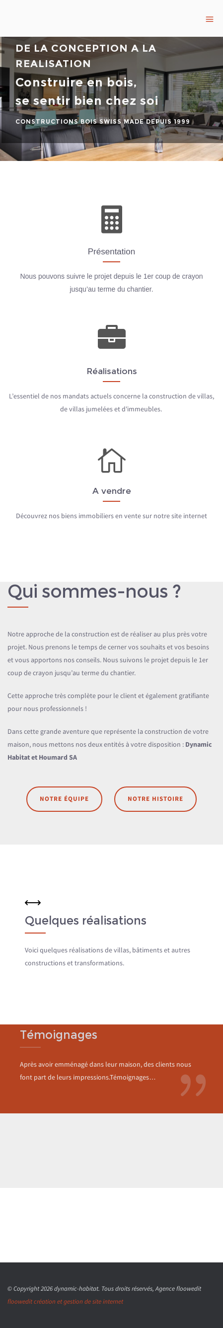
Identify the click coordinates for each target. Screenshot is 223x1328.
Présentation (111, 251)
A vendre (111, 491)
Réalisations (111, 371)
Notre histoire (155, 798)
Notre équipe (64, 798)
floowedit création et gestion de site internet (65, 1301)
